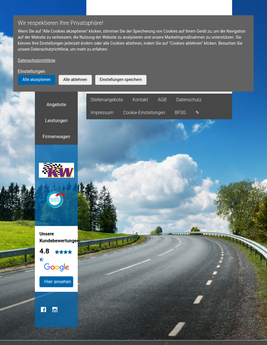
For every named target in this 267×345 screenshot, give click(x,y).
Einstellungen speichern (121, 79)
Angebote (56, 104)
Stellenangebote (107, 99)
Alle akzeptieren (36, 79)
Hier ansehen (57, 281)
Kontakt (140, 99)
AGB (162, 99)
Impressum (102, 112)
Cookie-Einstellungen (144, 112)
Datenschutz (189, 99)
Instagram (55, 309)
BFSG (180, 112)
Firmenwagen (56, 136)
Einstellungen (31, 71)
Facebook (43, 309)
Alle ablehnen (75, 79)
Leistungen (56, 120)
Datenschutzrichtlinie (36, 60)
